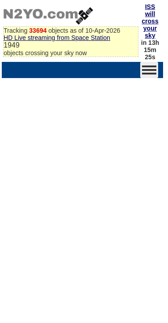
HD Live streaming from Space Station (57, 37)
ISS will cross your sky (150, 21)
